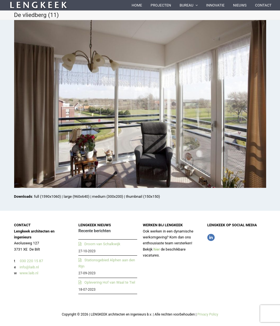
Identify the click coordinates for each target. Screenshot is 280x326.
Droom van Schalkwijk (102, 244)
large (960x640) (76, 196)
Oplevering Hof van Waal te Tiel (109, 282)
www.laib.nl (28, 273)
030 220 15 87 (31, 261)
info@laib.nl (29, 267)
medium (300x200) (107, 196)
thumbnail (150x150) (143, 196)
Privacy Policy (207, 314)
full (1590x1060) (47, 196)
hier (157, 249)
